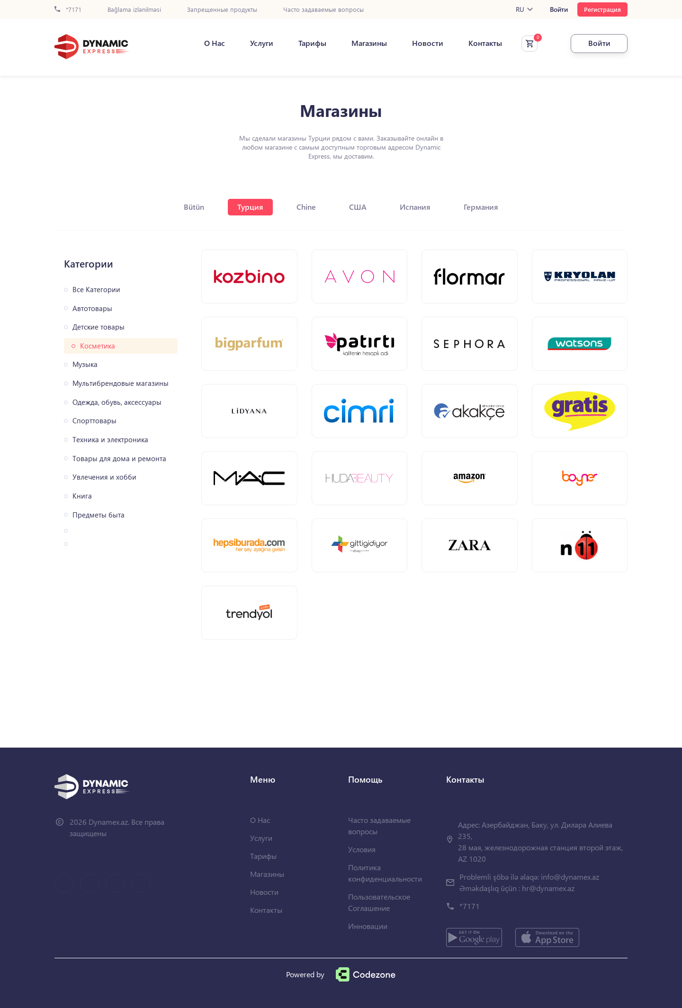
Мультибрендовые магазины (120, 383)
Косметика (97, 345)
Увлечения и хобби (104, 477)
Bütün (194, 207)
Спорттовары (94, 420)
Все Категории (96, 289)
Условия (362, 849)
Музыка (85, 364)
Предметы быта (98, 514)
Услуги (261, 43)
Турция (250, 207)
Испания (415, 207)
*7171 (67, 9)
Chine (306, 207)
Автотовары (92, 308)
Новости (427, 43)
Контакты (485, 43)
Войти (559, 9)
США (358, 207)
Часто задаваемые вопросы (323, 9)
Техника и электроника (110, 439)
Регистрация (602, 9)
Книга (82, 495)
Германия (481, 207)
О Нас (214, 43)
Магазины (369, 43)
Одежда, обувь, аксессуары (117, 402)
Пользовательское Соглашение (379, 902)
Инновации (367, 926)
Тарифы (312, 43)
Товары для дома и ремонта (119, 458)
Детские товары (98, 326)
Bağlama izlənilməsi (134, 9)
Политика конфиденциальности (385, 872)
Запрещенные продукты (222, 9)
